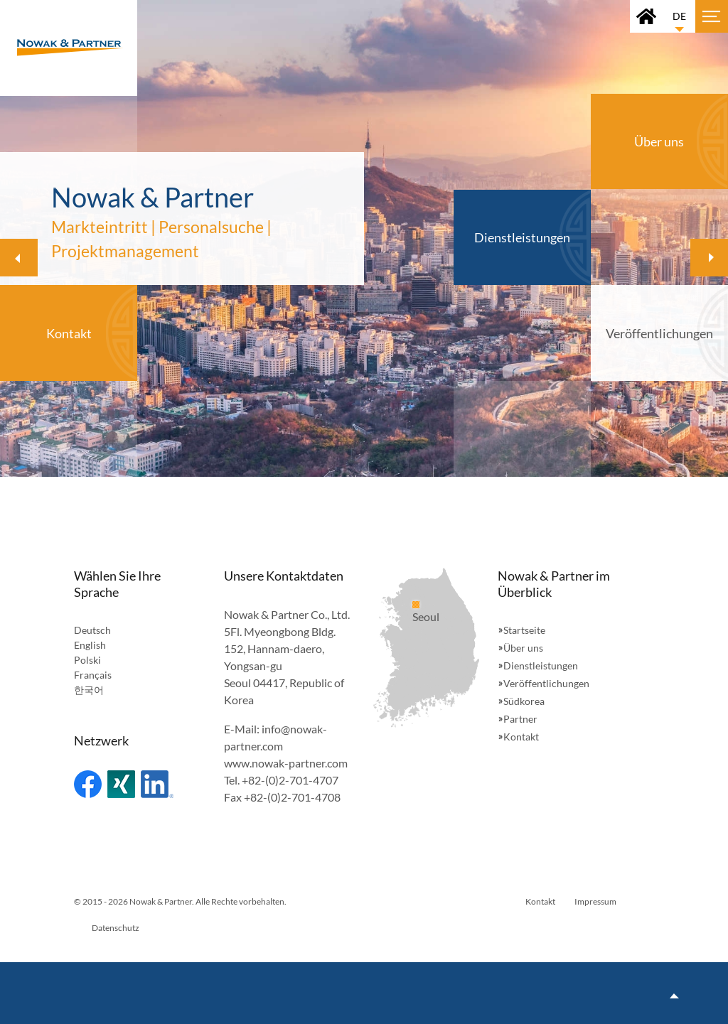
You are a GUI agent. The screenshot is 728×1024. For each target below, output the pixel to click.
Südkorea (524, 701)
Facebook (88, 784)
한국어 (89, 690)
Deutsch (92, 630)
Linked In (157, 784)
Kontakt (521, 737)
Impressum (595, 901)
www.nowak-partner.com (286, 763)
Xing (121, 784)
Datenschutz (115, 927)
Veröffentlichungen (546, 683)
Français (93, 675)
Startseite (524, 630)
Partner (520, 719)
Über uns (523, 648)
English (90, 645)
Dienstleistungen (540, 665)
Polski (87, 660)
